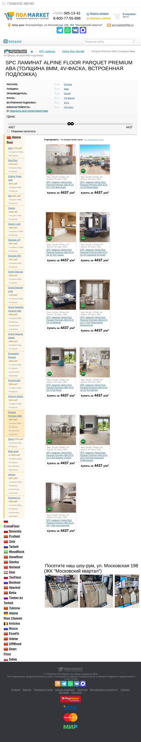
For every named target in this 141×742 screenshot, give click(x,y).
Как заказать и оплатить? (104, 689)
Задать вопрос (97, 14)
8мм (66, 89)
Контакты (77, 692)
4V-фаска (69, 98)
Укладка (124, 689)
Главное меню (17, 3)
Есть (66, 102)
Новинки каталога (21, 131)
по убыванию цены (94, 139)
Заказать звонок (98, 18)
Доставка (64, 692)
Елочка (68, 84)
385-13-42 (66, 13)
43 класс (69, 107)
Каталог (13, 41)
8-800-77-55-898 (67, 18)
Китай (67, 93)
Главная (15, 689)
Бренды (27, 689)
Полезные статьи (43, 689)
